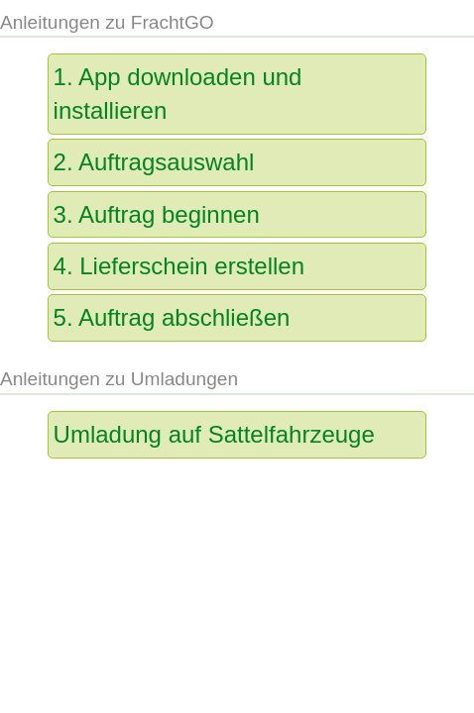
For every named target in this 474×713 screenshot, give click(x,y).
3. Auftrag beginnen (157, 214)
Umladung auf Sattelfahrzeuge (214, 434)
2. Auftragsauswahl (154, 162)
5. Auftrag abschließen (172, 317)
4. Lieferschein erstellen (179, 266)
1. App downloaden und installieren (178, 93)
